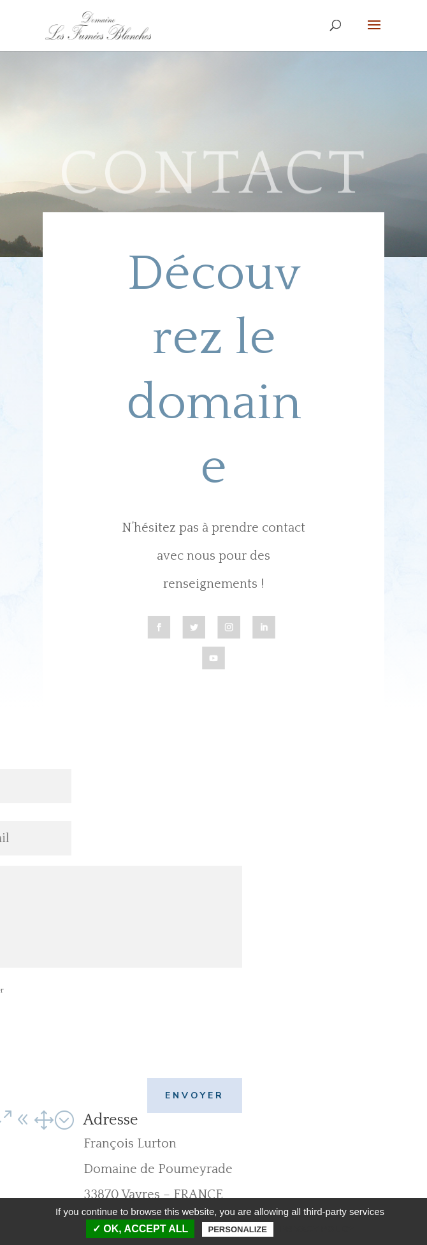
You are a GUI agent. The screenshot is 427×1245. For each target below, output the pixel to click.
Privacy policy (317, 1229)
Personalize (237, 1229)
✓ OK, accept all (140, 1228)
